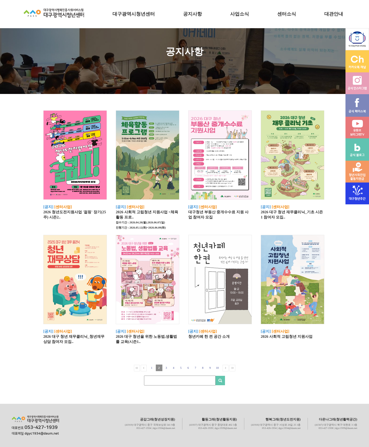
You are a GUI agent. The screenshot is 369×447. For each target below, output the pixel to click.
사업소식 (239, 13)
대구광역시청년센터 (133, 13)
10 (217, 367)
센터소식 (286, 13)
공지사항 (192, 13)
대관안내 (333, 13)
